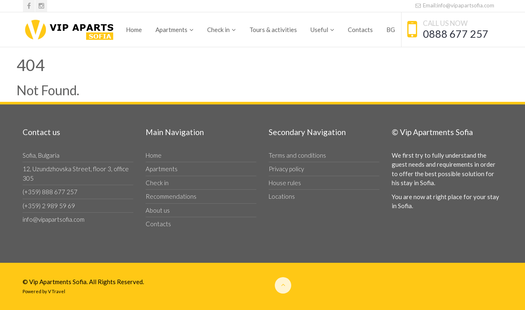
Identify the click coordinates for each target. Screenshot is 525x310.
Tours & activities (273, 29)
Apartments (171, 29)
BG (390, 29)
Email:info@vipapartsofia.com (454, 5)
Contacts (360, 29)
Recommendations (171, 196)
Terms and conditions (297, 155)
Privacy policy (286, 168)
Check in (218, 29)
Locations (282, 196)
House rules (285, 182)
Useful (319, 29)
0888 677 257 (455, 34)
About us (158, 210)
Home (134, 29)
